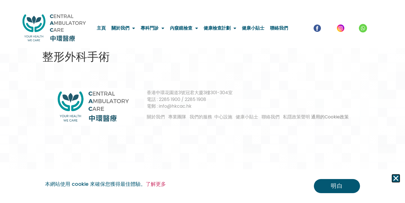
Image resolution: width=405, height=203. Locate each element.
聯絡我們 (279, 28)
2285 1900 (169, 99)
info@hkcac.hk (175, 106)
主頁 (101, 28)
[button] (395, 178)
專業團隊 (177, 117)
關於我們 (123, 28)
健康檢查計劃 (220, 28)
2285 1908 (195, 99)
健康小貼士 (253, 28)
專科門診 (152, 28)
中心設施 (223, 117)
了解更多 (156, 183)
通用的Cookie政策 (330, 117)
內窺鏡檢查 (184, 28)
